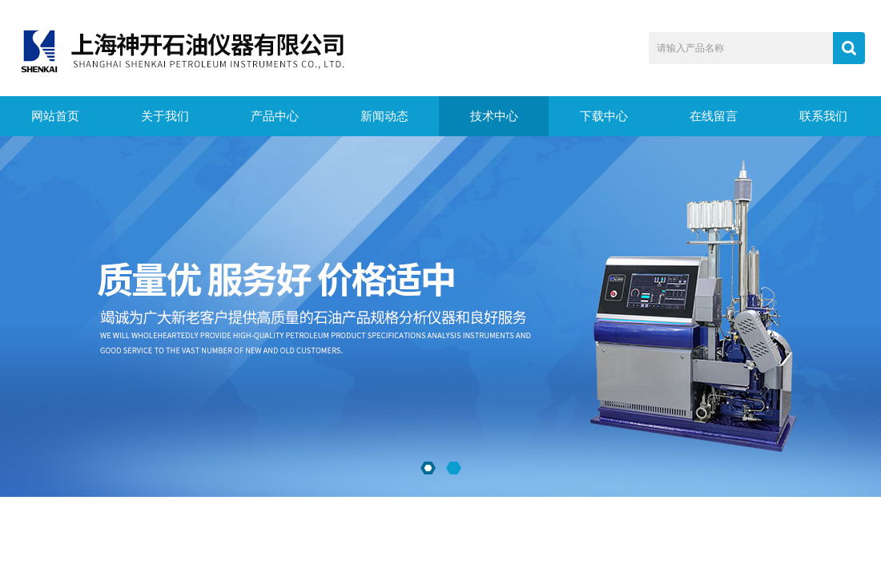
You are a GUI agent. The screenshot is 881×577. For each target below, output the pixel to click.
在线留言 (714, 116)
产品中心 (275, 116)
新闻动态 (384, 116)
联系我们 (823, 116)
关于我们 (165, 116)
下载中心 (604, 116)
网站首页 (55, 116)
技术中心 (494, 116)
